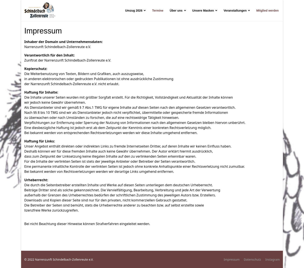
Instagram (272, 259)
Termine (157, 10)
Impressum (232, 259)
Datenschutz (252, 259)
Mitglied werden (267, 10)
